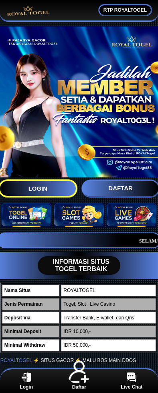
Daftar (79, 380)
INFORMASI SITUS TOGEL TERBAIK (73, 265)
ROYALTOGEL (16, 360)
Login (26, 381)
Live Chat (131, 381)
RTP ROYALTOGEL (125, 10)
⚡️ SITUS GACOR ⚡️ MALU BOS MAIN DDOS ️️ (85, 360)
